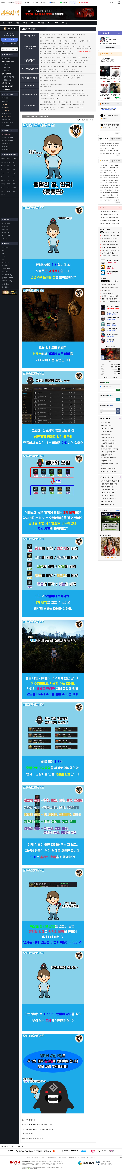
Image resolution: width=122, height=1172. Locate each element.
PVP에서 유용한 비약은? (79, 62)
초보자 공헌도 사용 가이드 (47, 75)
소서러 (14, 158)
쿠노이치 (9, 169)
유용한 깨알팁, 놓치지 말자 (66, 54)
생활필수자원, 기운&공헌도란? (64, 48)
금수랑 (8, 162)
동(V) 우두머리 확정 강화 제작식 (109, 458)
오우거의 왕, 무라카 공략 (67, 95)
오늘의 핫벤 (5, 226)
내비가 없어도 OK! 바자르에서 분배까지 (71, 71)
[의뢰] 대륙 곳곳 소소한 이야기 (108, 443)
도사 (2, 191)
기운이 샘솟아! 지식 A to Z (62, 78)
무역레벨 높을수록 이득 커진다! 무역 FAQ (50, 46)
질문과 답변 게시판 (6, 113)
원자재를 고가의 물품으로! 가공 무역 (49, 69)
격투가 (8, 173)
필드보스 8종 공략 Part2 (78, 93)
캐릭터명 (109, 386)
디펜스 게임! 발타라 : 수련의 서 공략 (49, 95)
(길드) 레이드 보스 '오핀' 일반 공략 (49, 98)
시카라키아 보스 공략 (65, 104)
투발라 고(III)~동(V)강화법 (78, 34)
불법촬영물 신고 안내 (74, 1157)
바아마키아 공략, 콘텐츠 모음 (47, 102)
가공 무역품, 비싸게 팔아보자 (68, 69)
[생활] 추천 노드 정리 (106, 461)
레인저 (8, 158)
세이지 (2, 184)
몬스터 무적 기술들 (105, 422)
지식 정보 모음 (6, 80)
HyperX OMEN (6, 269)
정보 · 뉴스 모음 (6, 58)
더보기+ (118, 33)
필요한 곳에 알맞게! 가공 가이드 (48, 43)
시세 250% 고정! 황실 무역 (47, 48)
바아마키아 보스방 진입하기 (64, 102)
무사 (14, 162)
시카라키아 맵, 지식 (61, 107)
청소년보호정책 (62, 1157)
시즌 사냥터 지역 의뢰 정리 (107, 495)
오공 (14, 191)
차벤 (3, 253)
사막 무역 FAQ (86, 46)
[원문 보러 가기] (90, 120)
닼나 (2, 173)
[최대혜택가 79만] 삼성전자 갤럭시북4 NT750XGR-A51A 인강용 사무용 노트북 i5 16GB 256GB (110, 211)
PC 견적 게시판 (6, 235)
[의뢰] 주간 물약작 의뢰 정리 (108, 437)
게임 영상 (4, 265)
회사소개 (29, 1157)
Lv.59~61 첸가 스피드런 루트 (108, 452)
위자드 (14, 166)
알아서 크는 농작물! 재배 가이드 (82, 41)
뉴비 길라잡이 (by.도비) (106, 501)
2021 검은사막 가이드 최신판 (47, 34)
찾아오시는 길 (84, 1157)
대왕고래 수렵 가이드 (45, 86)
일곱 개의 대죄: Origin (7, 275)
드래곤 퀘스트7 (6, 284)
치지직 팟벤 (5, 98)
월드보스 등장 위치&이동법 (47, 57)
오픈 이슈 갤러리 (6, 223)
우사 (2, 187)
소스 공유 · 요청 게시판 (7, 137)
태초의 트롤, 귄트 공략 (82, 95)
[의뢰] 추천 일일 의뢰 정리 (107, 440)
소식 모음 (5, 64)
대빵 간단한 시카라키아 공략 (76, 107)
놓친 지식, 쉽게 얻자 (76, 78)
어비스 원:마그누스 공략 (107, 428)
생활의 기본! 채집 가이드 (64, 41)
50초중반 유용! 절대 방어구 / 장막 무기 (62, 60)
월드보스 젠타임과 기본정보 (47, 93)
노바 (14, 180)
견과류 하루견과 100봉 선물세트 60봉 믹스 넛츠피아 (110, 220)
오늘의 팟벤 (5, 229)
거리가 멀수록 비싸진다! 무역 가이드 (68, 43)
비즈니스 (36, 1157)
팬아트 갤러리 (5, 149)
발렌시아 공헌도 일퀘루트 (77, 75)
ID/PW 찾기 (13, 43)
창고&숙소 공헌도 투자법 (46, 78)
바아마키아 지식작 (79, 102)
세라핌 (2, 195)
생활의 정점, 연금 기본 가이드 (65, 51)
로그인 (111, 2)
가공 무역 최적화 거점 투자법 (61, 66)
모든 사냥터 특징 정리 (106, 431)
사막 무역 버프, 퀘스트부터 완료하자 (49, 71)
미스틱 (14, 173)
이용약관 (43, 1157)
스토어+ (118, 54)
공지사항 (92, 1157)
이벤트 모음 (5, 71)
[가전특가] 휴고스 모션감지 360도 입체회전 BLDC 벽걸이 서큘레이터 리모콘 (110, 217)
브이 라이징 (5, 272)
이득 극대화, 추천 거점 (46, 66)
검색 (16, 49)
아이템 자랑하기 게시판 (8, 122)
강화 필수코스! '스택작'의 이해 (48, 62)
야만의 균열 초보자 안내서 (60, 90)
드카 (14, 184)
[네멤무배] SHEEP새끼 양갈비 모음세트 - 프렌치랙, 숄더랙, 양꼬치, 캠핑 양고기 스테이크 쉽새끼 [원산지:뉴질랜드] (110, 223)
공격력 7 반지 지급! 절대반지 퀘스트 (82, 57)
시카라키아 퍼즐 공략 (78, 104)
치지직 (3, 250)
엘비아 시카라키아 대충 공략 (47, 109)
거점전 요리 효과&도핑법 (64, 62)
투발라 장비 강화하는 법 (107, 487)
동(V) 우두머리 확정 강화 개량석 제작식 (50, 37)
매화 (8, 166)
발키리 (2, 166)
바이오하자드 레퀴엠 (7, 281)
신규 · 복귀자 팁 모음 (8, 77)
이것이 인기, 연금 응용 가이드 (83, 51)
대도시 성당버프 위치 (106, 425)
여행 (3, 259)
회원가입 (5, 43)
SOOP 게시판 (5, 101)
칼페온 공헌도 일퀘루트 (62, 75)
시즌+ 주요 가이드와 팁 (63, 34)
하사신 (8, 180)
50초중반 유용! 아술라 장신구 (82, 60)
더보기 (115, 377)
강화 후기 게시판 (6, 125)
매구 (8, 187)
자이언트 (3, 162)
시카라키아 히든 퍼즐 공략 (47, 107)
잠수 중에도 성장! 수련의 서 (64, 57)
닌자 (14, 169)
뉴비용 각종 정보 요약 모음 (107, 504)
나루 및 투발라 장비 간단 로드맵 (109, 484)
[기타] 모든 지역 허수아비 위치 (108, 468)
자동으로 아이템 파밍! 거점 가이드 (83, 48)
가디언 (2, 180)
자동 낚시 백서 (44, 84)
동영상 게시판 (5, 146)
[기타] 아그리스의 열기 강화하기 (109, 471)
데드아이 (9, 191)
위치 (2, 169)
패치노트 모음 (6, 68)
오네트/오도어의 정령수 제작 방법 (109, 449)
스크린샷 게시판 (6, 143)
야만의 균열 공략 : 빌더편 (76, 90)
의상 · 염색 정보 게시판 (7, 140)
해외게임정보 (5, 262)
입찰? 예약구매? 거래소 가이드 (48, 41)
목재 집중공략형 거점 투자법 (78, 66)
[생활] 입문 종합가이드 (106, 455)
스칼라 (14, 187)
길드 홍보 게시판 (6, 119)
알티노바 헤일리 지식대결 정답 (48, 80)
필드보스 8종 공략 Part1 (63, 93)
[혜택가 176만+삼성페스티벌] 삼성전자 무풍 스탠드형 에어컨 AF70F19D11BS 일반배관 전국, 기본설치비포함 (110, 214)
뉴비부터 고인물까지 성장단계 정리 (110, 481)
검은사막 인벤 (11, 28)
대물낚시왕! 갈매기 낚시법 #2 (75, 84)
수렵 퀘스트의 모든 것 (45, 90)
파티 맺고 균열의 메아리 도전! (108, 498)
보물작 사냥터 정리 (105, 434)
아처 (8, 176)
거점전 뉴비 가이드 (45, 60)
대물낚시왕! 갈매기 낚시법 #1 (57, 84)
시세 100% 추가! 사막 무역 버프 (72, 46)
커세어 (8, 184)
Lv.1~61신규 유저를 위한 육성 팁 (109, 490)
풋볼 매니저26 (5, 287)
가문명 (102, 386)
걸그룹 (3, 256)
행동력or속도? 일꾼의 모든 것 (47, 51)
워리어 (2, 158)
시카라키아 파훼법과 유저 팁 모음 (48, 104)
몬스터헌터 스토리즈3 (7, 278)
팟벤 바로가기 (5, 247)
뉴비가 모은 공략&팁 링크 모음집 (71, 37)
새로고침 (117, 133)
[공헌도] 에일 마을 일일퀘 (107, 446)
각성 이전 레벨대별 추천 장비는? (48, 54)
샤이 (14, 176)
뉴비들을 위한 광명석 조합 (107, 492)
